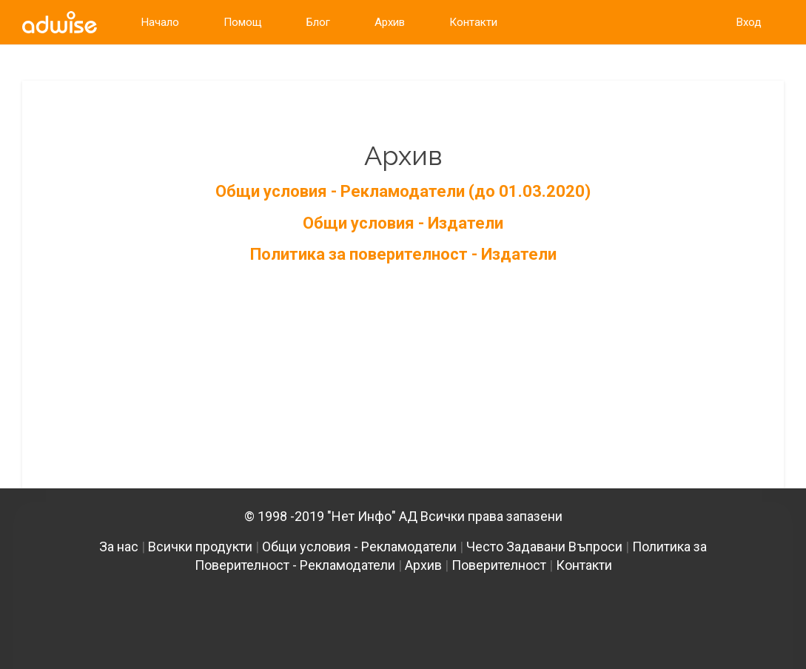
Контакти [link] (473, 22)
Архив (423, 565)
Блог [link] (318, 22)
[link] (59, 22)
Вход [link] (749, 22)
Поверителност (498, 565)
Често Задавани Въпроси (544, 546)
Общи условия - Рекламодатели (359, 546)
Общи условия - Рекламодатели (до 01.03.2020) (403, 191)
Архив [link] (390, 22)
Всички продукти (200, 546)
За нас (118, 546)
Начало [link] (160, 22)
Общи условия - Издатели (403, 223)
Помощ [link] (243, 22)
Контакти (584, 565)
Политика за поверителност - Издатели (403, 254)
